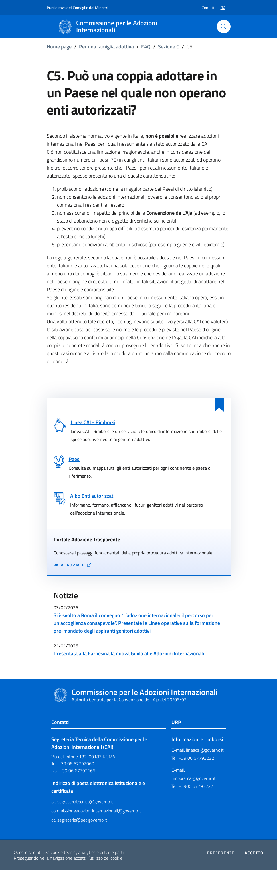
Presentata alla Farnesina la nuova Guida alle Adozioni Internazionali (129, 653)
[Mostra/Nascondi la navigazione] (11, 26)
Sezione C (168, 46)
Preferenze (220, 853)
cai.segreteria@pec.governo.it (79, 819)
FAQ (146, 46)
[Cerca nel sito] (224, 26)
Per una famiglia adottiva (106, 46)
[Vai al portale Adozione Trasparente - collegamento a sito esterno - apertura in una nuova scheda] (139, 565)
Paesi (74, 459)
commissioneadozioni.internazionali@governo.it (96, 810)
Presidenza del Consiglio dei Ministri (77, 8)
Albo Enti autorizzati (92, 496)
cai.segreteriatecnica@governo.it (82, 801)
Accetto (254, 853)
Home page (59, 46)
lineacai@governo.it (205, 750)
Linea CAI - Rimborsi (93, 422)
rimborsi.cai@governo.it (193, 778)
